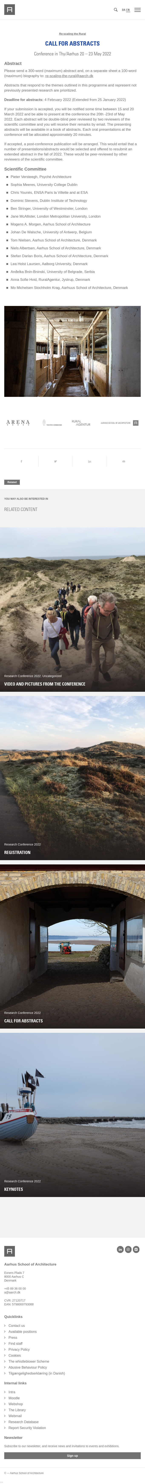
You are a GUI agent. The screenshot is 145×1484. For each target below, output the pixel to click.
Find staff (16, 1344)
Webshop (16, 1404)
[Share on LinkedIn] (90, 461)
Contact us (17, 1326)
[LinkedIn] (120, 1249)
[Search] (116, 10)
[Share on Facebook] (21, 461)
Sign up (72, 1456)
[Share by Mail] (124, 461)
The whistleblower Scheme (29, 1361)
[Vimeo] (136, 1249)
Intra (12, 1392)
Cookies (15, 1356)
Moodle (14, 1398)
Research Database (24, 1422)
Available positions (23, 1332)
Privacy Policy (19, 1350)
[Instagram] (128, 1249)
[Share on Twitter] (55, 461)
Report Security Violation (27, 1428)
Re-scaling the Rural (72, 33)
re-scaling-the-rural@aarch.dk (69, 76)
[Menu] (137, 9)
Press (13, 1338)
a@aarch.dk (12, 1292)
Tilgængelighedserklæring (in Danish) (37, 1373)
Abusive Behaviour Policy (28, 1367)
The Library (17, 1410)
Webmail (15, 1416)
